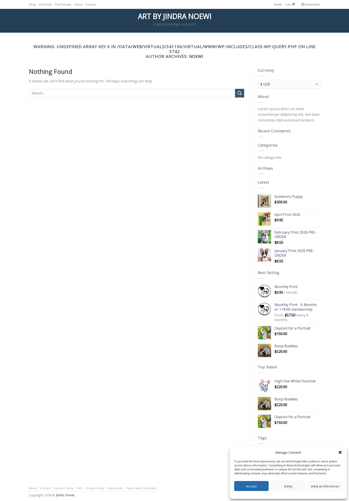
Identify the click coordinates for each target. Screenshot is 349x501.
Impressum (115, 488)
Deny (288, 486)
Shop (32, 4)
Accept (251, 486)
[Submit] (239, 93)
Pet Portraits (63, 4)
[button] (340, 452)
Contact (91, 4)
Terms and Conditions (141, 488)
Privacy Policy (94, 488)
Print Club (45, 4)
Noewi (196, 56)
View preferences (325, 486)
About (79, 4)
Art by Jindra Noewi (174, 16)
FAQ (79, 488)
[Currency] (289, 84)
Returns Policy (64, 488)
